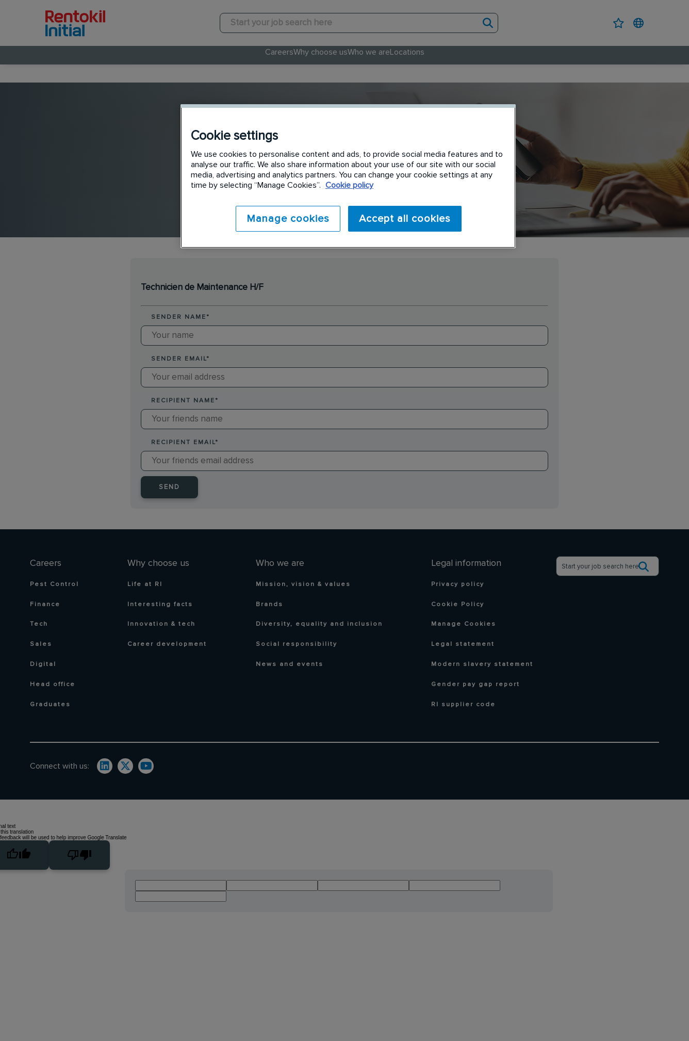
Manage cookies (285, 219)
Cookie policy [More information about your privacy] (349, 185)
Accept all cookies (405, 219)
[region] (348, 175)
